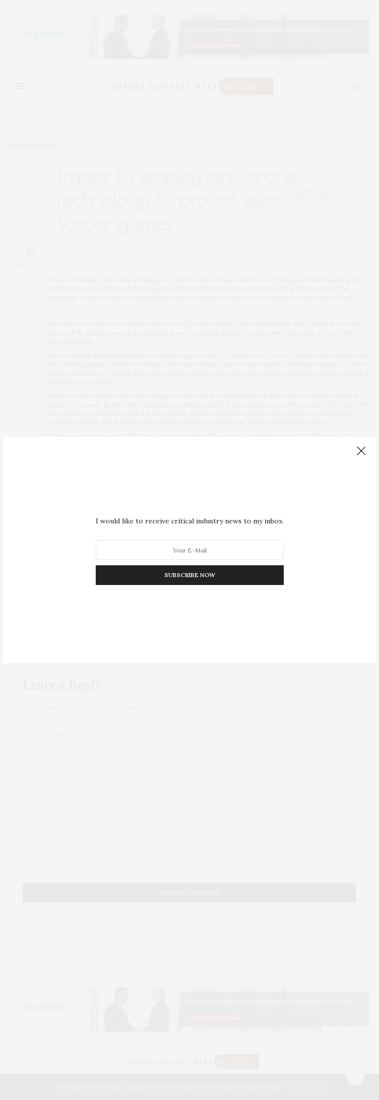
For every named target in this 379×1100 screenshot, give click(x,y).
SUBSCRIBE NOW (189, 575)
